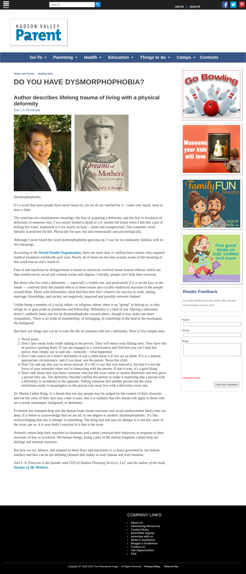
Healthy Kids (45, 73)
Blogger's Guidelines (144, 543)
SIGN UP (195, 6)
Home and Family (24, 73)
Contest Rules (140, 529)
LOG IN (179, 6)
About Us (137, 522)
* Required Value (191, 377)
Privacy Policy (152, 566)
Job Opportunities (142, 550)
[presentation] (212, 367)
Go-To (36, 57)
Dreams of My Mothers (31, 467)
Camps (184, 57)
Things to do (153, 57)
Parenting (63, 57)
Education (118, 57)
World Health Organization (60, 253)
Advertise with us (142, 536)
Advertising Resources (145, 526)
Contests (209, 57)
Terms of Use (171, 566)
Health (90, 57)
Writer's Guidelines (143, 539)
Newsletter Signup (142, 533)
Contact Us (138, 546)
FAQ (133, 553)
